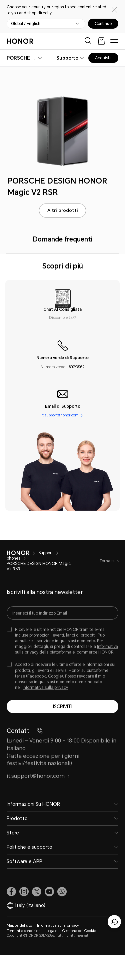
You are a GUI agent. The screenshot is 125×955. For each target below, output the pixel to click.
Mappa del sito (19, 925)
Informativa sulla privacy (45, 687)
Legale (52, 931)
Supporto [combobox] (67, 58)
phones (13, 558)
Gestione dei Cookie (79, 931)
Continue (103, 23)
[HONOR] (18, 553)
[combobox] (22, 58)
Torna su (108, 561)
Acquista (103, 58)
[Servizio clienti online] (114, 921)
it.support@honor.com (60, 415)
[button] (62, 891)
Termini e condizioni (24, 931)
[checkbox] (62, 641)
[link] (11, 891)
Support (45, 553)
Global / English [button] (25, 23)
